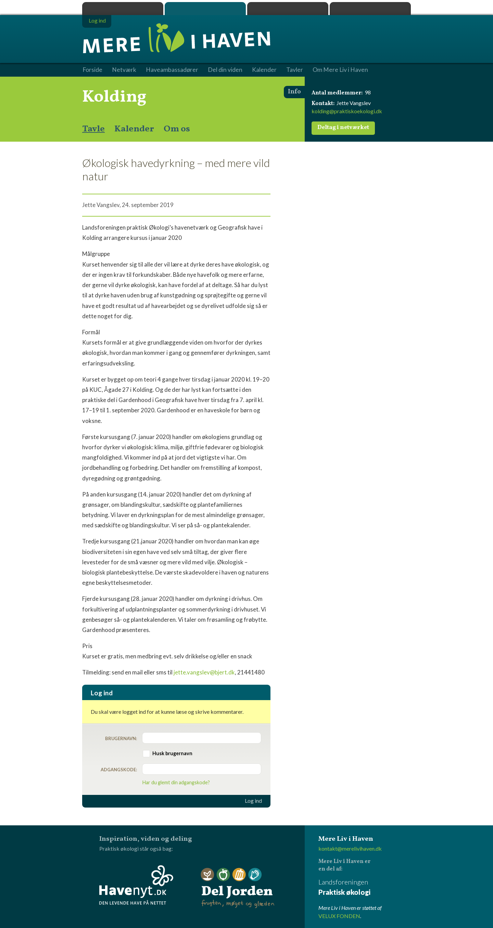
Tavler (294, 70)
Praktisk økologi (122, 8)
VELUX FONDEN (339, 916)
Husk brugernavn (172, 753)
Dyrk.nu (287, 8)
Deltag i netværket (343, 128)
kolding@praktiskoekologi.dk (347, 111)
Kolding (114, 97)
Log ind (253, 800)
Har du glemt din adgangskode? (176, 782)
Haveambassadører (172, 70)
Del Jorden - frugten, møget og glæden (238, 888)
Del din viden (225, 70)
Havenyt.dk (370, 8)
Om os (177, 129)
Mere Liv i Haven (205, 8)
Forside (92, 70)
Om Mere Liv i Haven (340, 70)
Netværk (124, 70)
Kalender (134, 129)
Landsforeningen (364, 887)
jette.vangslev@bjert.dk (204, 672)
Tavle (93, 129)
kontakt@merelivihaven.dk (350, 848)
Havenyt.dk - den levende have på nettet (136, 885)
